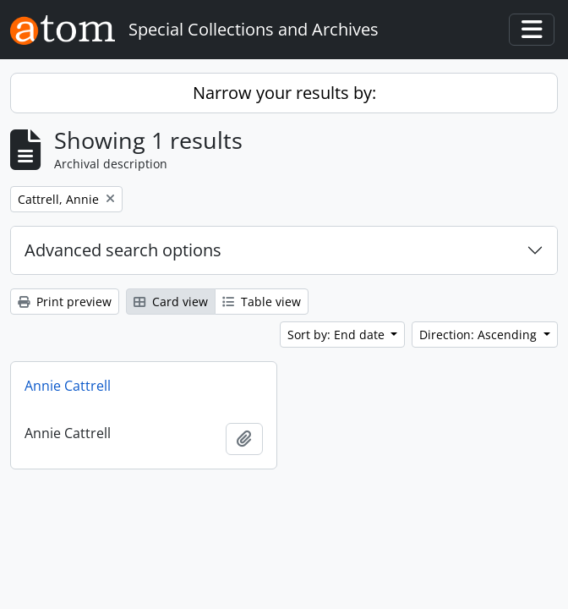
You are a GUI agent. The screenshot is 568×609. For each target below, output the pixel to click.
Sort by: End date (337, 334)
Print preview (65, 302)
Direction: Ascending (479, 334)
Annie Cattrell (68, 385)
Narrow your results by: (284, 92)
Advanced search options (123, 250)
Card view (171, 302)
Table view (261, 302)
